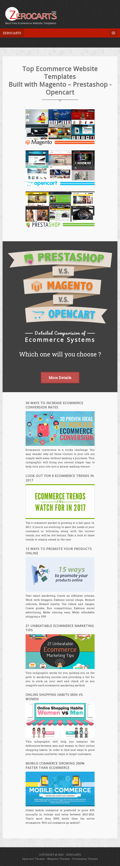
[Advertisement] (43, 40)
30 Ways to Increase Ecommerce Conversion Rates (54, 405)
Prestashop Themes (85, 858)
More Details (60, 377)
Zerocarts (12, 33)
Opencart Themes (33, 858)
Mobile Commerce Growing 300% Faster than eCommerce (55, 765)
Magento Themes (58, 858)
